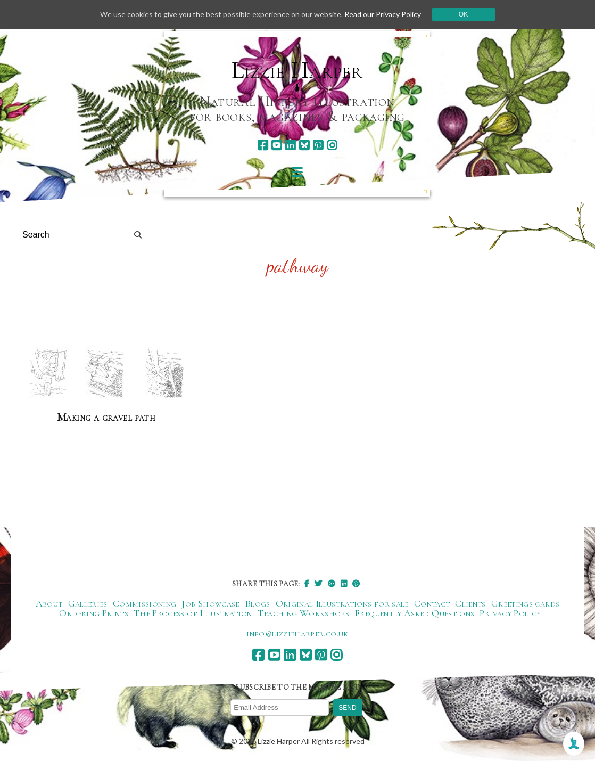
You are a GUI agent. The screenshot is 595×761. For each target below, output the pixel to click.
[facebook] (263, 145)
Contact (432, 603)
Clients (470, 603)
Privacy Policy (510, 613)
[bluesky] (304, 145)
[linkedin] (290, 145)
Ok (463, 14)
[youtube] (276, 145)
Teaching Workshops (303, 613)
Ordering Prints (93, 613)
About (49, 603)
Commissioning (145, 603)
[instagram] (332, 145)
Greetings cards (525, 603)
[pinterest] (318, 145)
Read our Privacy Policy (382, 14)
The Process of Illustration (193, 613)
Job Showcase (210, 603)
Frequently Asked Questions (414, 613)
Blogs (257, 603)
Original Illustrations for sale (342, 603)
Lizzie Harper (297, 70)
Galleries (88, 603)
